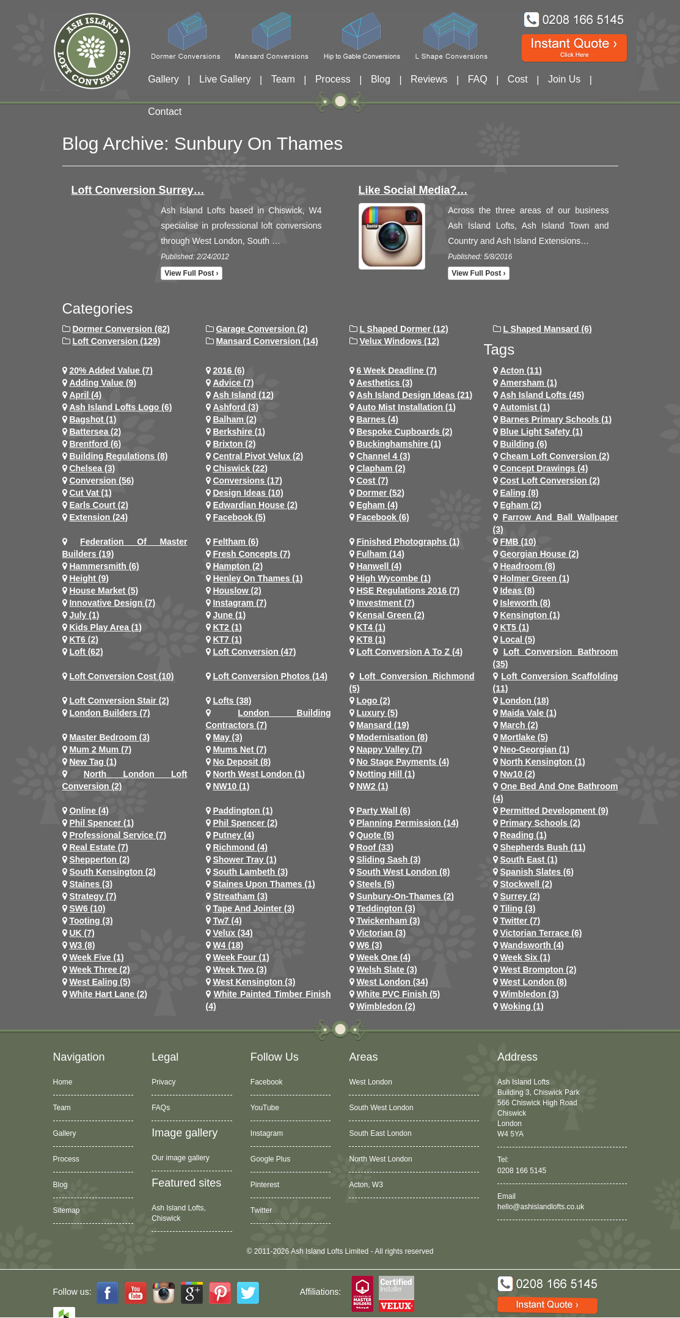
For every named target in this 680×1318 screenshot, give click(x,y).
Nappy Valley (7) (389, 749)
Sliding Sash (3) (388, 859)
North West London (380, 1159)
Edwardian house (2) (255, 505)
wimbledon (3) (529, 994)
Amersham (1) (528, 383)
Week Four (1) (241, 957)
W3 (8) (82, 945)
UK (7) (81, 933)
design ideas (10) (248, 493)
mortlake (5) (524, 737)
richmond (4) (240, 847)
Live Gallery (224, 79)
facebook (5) (239, 517)
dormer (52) (380, 493)
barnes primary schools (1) (556, 419)
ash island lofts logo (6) (120, 407)
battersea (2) (95, 431)
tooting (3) (90, 921)
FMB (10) (518, 542)
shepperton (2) (99, 859)
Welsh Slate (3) (386, 969)
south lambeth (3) (250, 872)
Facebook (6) (382, 517)
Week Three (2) (99, 969)
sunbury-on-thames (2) (404, 896)
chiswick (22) (240, 468)
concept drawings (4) (544, 468)
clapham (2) (380, 468)
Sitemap (66, 1210)
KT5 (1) (514, 627)
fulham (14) (380, 554)
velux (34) (232, 933)
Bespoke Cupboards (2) (404, 431)
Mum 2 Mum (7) (100, 749)
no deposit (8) (242, 762)
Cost (518, 79)
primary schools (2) (540, 823)
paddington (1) (242, 810)
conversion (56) (101, 480)
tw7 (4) (227, 921)
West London (370, 1082)
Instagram (266, 1133)
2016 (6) (228, 370)
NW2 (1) (372, 786)
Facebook (266, 1082)
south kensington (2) (112, 872)
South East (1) (528, 859)
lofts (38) (232, 700)
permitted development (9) (554, 810)
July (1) (84, 615)
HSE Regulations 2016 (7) (407, 590)
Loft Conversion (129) (116, 341)
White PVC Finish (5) (398, 994)
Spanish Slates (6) (537, 872)
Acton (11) (520, 370)
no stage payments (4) (402, 762)
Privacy (163, 1082)
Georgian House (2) (539, 554)
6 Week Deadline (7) (396, 370)
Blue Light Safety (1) (541, 431)
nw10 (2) (517, 774)
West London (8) (533, 982)
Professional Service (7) (117, 835)
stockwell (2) (526, 884)
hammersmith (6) (104, 566)
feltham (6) (235, 542)
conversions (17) (247, 480)
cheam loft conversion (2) (554, 456)
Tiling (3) (517, 908)
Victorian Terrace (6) (541, 933)
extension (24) (98, 517)
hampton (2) (238, 566)
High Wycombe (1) (393, 578)
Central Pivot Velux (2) (258, 456)
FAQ (478, 79)
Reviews (429, 79)
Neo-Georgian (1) (534, 749)
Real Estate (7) (98, 847)
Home (63, 1082)
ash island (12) (243, 395)
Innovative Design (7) (112, 603)
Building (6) (523, 444)
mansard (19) (382, 725)
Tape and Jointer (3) (253, 908)
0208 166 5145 (521, 1170)
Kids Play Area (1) (105, 627)
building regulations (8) (118, 456)
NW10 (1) (231, 786)
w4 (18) (228, 945)
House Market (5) (103, 590)
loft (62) (86, 652)
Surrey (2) (519, 896)
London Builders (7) (109, 713)
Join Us (564, 79)
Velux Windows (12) (399, 341)
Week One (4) (383, 957)
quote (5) (374, 835)
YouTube (264, 1107)
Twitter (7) (520, 921)
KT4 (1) (370, 627)
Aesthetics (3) (384, 383)
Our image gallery (181, 1158)
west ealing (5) (99, 982)
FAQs (161, 1107)
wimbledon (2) (385, 1006)
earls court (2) (98, 505)
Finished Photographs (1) (407, 542)
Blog (380, 79)
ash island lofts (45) (542, 395)
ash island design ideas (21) (414, 395)
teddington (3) (385, 908)
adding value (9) (102, 383)
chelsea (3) (92, 468)
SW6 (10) (87, 908)
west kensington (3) (254, 982)
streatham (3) (240, 896)
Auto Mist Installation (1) (406, 407)
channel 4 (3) (383, 456)
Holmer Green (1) (534, 578)
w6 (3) (369, 945)
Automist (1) (525, 407)
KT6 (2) (83, 639)
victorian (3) (381, 933)
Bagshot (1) (92, 419)
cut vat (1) (90, 493)
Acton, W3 (365, 1184)
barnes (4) (377, 419)
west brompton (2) (538, 969)
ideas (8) (517, 590)
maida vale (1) (528, 713)
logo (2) (373, 700)
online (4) (89, 810)
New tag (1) (93, 762)
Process (333, 79)
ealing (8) (519, 493)
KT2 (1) (227, 627)
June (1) (229, 615)
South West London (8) (403, 872)
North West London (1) (259, 774)
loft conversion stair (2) (119, 700)
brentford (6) (95, 444)
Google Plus (270, 1159)
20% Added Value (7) (110, 370)
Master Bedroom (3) (109, 737)
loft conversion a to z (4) (409, 652)
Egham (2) (520, 505)
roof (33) (374, 847)
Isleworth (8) (525, 603)
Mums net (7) (239, 749)
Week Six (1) (525, 957)
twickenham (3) (388, 921)
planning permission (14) (407, 823)
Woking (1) (521, 1006)
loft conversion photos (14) (270, 676)
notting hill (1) (385, 774)
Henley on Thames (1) (257, 578)
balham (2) (235, 419)
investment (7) (385, 603)
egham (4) (377, 505)
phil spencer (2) (245, 823)
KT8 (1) (370, 639)
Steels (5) (375, 884)
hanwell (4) (378, 566)
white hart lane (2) (108, 994)
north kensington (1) (542, 762)
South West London (381, 1107)
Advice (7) (233, 383)
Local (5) (517, 639)
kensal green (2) (390, 615)
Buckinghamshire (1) (398, 444)
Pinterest (264, 1184)
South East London (380, 1133)
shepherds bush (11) (542, 847)
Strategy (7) (92, 896)
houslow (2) (237, 590)
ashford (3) (235, 407)
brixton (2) (234, 444)
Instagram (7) (239, 603)
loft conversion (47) (254, 652)
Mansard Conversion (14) (267, 341)
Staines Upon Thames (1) (264, 884)
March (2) (519, 725)
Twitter (261, 1210)
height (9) (89, 578)
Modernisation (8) (392, 737)
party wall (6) (383, 810)
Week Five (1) (96, 957)
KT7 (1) (227, 639)
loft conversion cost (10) (121, 676)
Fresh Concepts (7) (251, 554)
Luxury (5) (377, 713)
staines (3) (90, 884)
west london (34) (392, 982)
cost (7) (372, 480)
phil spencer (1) (101, 823)
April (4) (85, 395)
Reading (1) (523, 835)
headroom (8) (527, 566)
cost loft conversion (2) (549, 480)
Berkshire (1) (239, 431)
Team (283, 79)
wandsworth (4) (531, 945)
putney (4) (233, 835)
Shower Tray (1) (244, 859)
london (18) (524, 700)
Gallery (163, 79)
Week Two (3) (239, 969)
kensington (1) (530, 615)
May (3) (227, 737)
